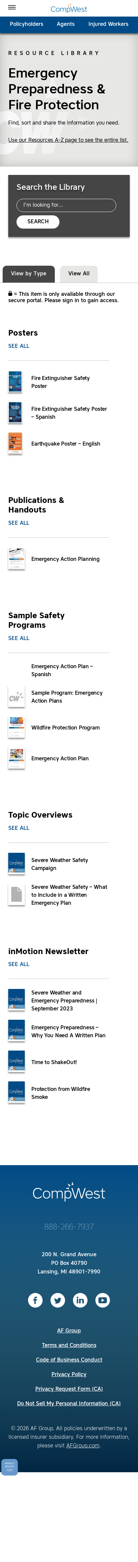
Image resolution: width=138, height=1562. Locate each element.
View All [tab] (78, 274)
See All (19, 346)
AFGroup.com (82, 1446)
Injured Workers (108, 24)
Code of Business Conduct (69, 1360)
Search (38, 222)
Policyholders (26, 24)
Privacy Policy (69, 1374)
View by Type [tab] (29, 274)
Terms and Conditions (69, 1345)
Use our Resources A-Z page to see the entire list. (68, 140)
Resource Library (54, 53)
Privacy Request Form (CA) (69, 1389)
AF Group (69, 1331)
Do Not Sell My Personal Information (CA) (69, 1404)
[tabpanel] (69, 714)
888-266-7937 (69, 1227)
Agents (66, 24)
